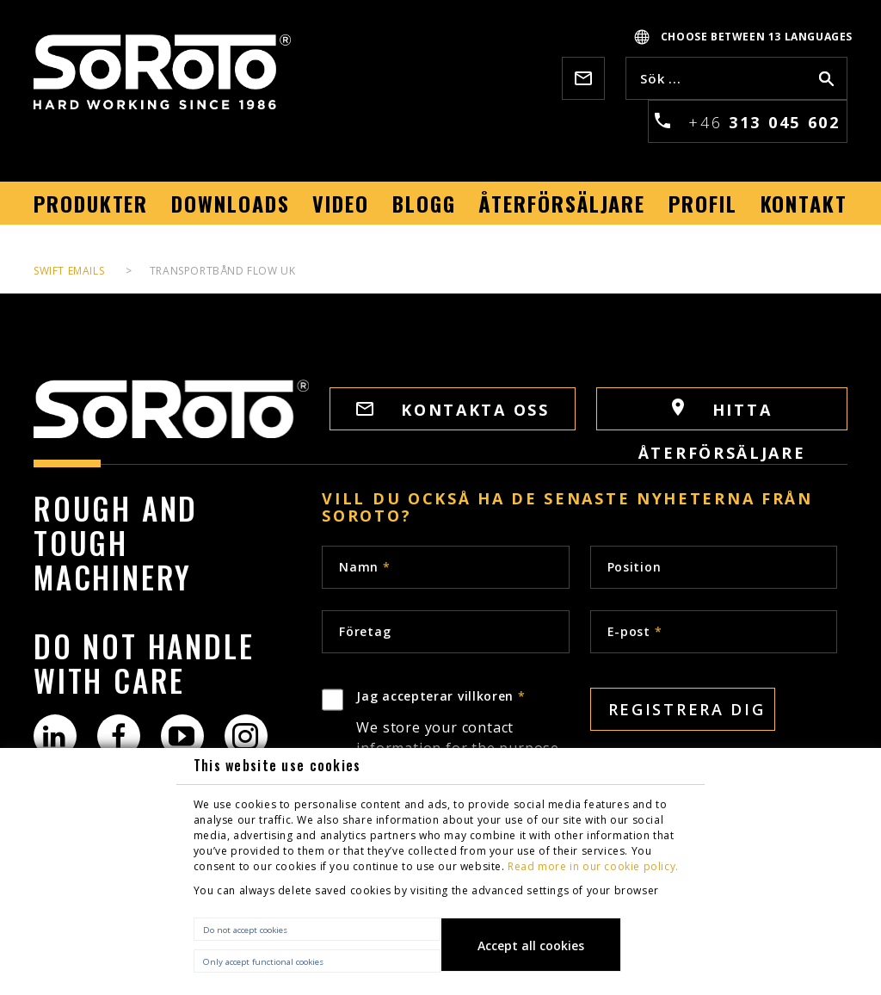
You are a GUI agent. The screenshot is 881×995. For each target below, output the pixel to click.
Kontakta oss (453, 409)
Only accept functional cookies (263, 961)
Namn (364, 567)
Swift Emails (69, 270)
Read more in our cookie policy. (593, 866)
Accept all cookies (530, 945)
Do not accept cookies (245, 930)
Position (634, 567)
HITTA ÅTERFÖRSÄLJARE (722, 414)
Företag (365, 631)
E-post (634, 631)
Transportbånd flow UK (223, 270)
